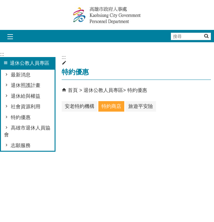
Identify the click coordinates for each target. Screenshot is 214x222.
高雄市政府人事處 (107, 15)
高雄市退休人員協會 (27, 131)
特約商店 (111, 106)
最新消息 (21, 74)
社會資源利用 (25, 106)
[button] (206, 36)
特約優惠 (21, 117)
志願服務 (21, 145)
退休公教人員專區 (103, 90)
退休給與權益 (25, 96)
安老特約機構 (79, 106)
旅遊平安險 (140, 106)
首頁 (73, 90)
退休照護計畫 (25, 85)
